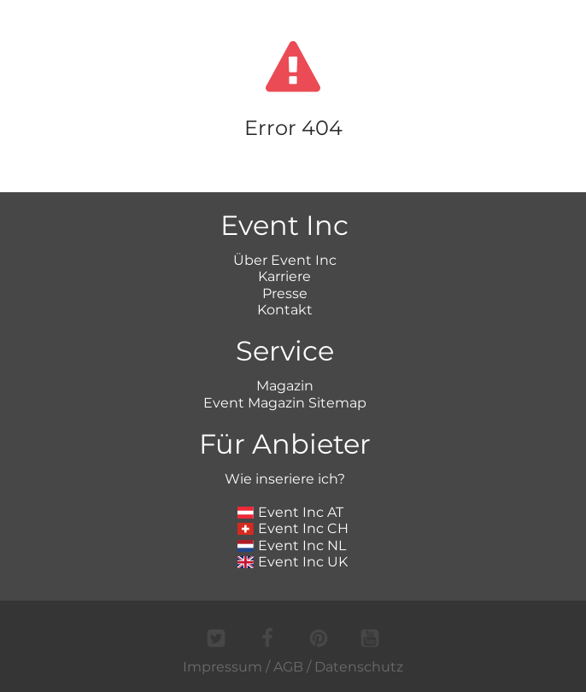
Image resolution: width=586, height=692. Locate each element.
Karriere (284, 276)
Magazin (285, 386)
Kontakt (285, 310)
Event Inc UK (292, 562)
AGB (288, 667)
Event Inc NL (291, 545)
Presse (285, 293)
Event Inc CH (293, 528)
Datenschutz (358, 667)
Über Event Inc (285, 260)
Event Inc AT (290, 512)
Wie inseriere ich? (285, 479)
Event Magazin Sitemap (284, 403)
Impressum (222, 667)
